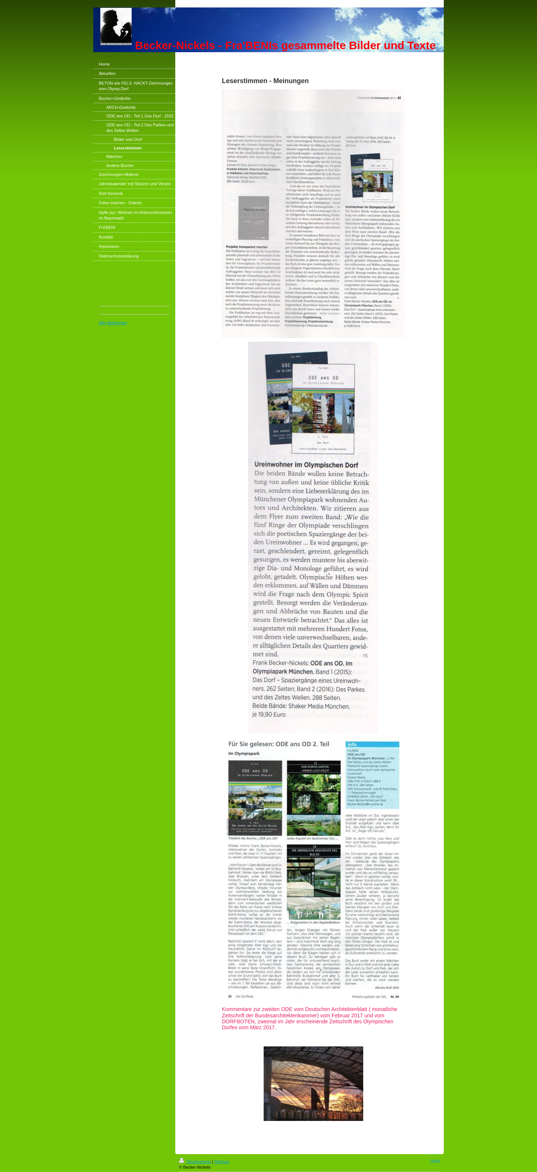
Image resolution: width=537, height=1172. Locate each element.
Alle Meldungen (113, 322)
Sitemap (221, 1161)
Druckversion (195, 1161)
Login (435, 1160)
